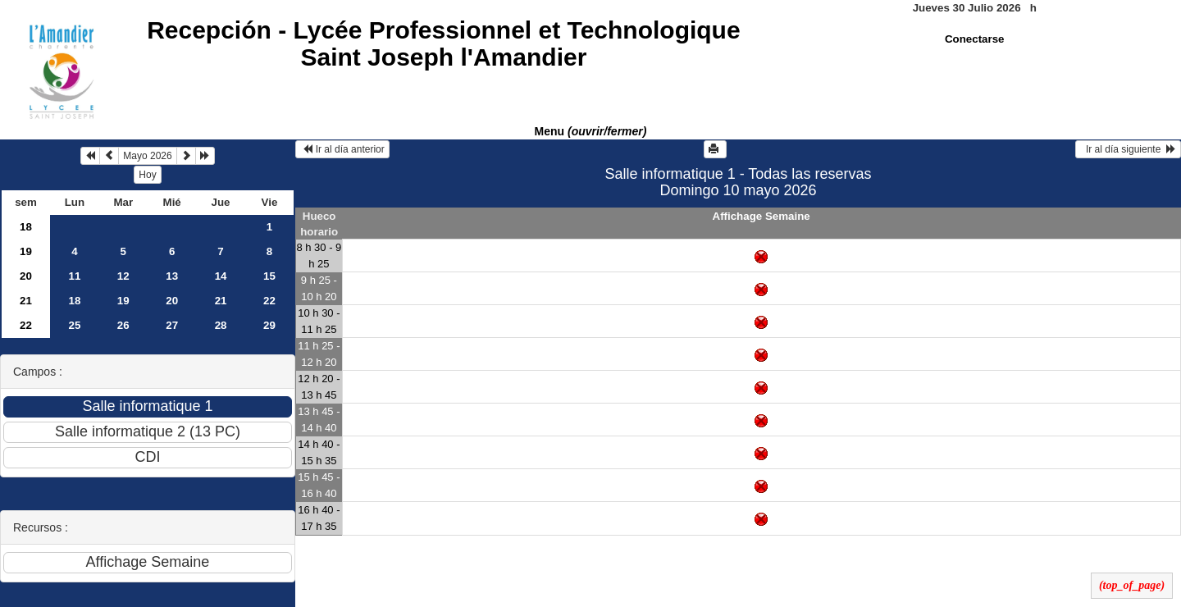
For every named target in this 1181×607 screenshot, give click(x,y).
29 (269, 325)
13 (172, 276)
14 (221, 276)
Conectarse (975, 39)
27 (172, 325)
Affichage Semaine (761, 216)
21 (26, 300)
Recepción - (444, 43)
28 (221, 325)
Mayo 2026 (147, 156)
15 (269, 276)
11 (74, 276)
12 (123, 276)
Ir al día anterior (342, 149)
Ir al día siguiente (1128, 149)
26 (123, 325)
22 (269, 300)
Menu (591, 131)
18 (26, 227)
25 (74, 325)
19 (26, 251)
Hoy (147, 174)
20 (26, 276)
